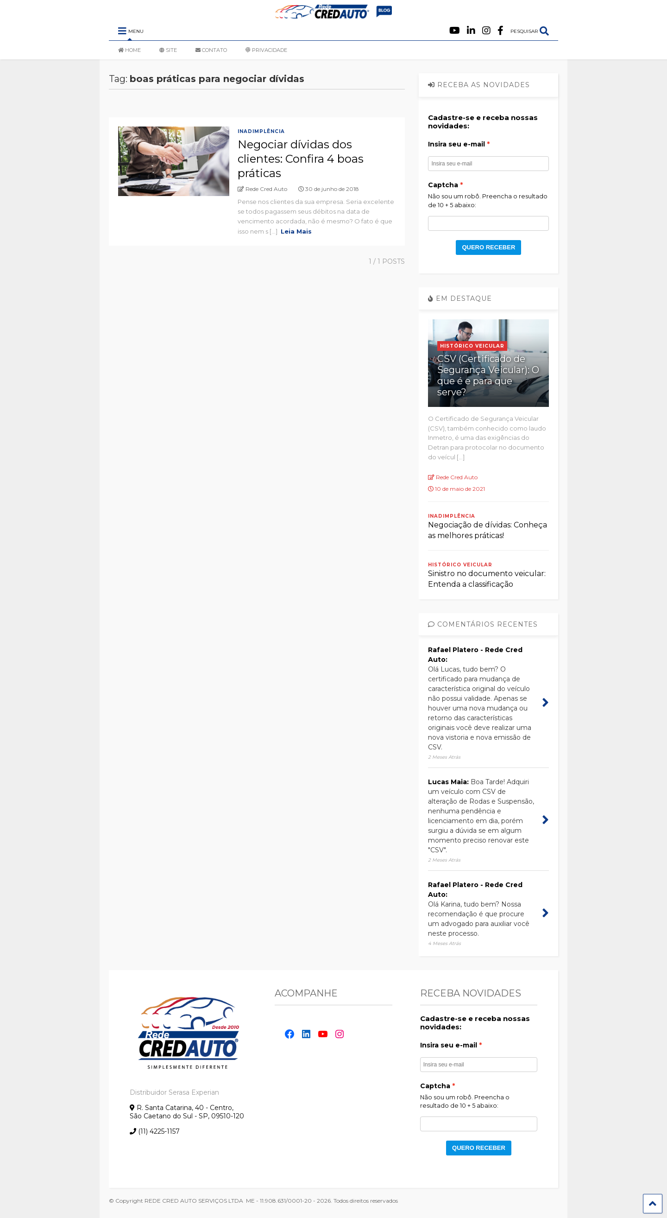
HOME (129, 50)
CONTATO (211, 50)
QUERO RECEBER (488, 247)
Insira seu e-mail (456, 144)
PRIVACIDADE (266, 50)
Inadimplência (261, 131)
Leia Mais (296, 231)
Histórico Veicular (472, 346)
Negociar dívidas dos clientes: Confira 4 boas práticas (301, 159)
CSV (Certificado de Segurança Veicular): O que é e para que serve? (488, 375)
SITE (168, 50)
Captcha (443, 185)
